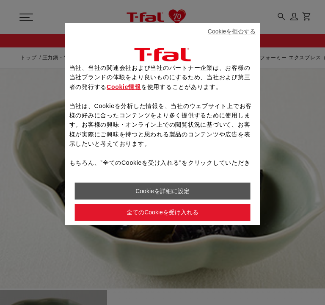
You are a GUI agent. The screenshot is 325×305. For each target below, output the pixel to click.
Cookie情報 (124, 86)
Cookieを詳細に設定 (162, 191)
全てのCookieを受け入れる (162, 212)
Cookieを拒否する (232, 31)
